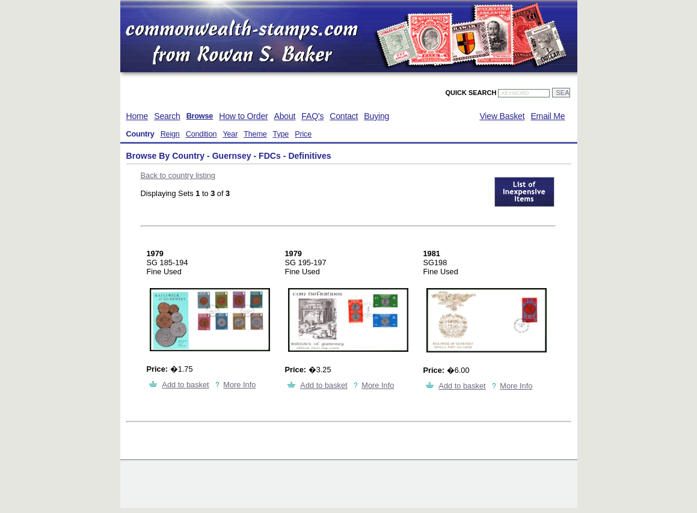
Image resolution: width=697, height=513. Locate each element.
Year (230, 134)
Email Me (547, 116)
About (285, 116)
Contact (344, 116)
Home (137, 116)
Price (303, 134)
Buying (376, 116)
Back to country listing (178, 175)
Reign (170, 134)
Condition (201, 134)
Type (281, 134)
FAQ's (312, 116)
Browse (199, 116)
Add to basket (185, 384)
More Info (239, 384)
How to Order (243, 116)
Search (167, 116)
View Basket (501, 116)
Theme (255, 134)
